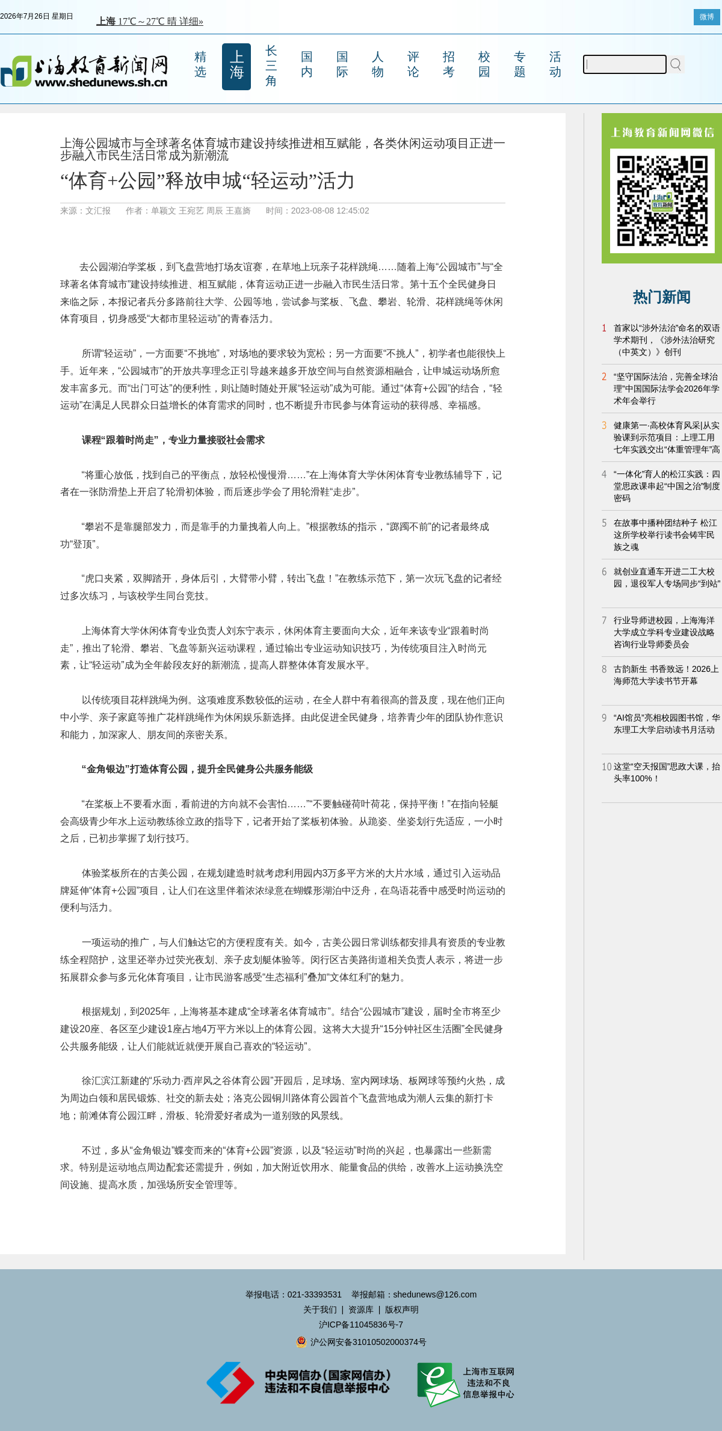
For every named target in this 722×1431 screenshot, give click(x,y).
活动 (555, 64)
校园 (484, 64)
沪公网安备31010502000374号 (361, 1342)
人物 (378, 64)
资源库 (361, 1309)
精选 (200, 64)
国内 (307, 64)
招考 (449, 64)
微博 (707, 17)
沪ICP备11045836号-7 (361, 1324)
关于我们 (320, 1309)
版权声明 (402, 1309)
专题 (520, 64)
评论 (413, 64)
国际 (342, 64)
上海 (237, 64)
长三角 (271, 65)
